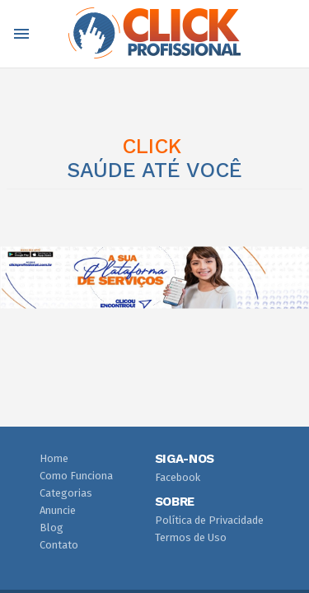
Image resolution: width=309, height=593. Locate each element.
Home (54, 458)
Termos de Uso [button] (191, 537)
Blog (51, 527)
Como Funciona (76, 475)
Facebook (177, 477)
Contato (59, 545)
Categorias (66, 493)
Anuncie (58, 510)
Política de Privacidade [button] (209, 520)
